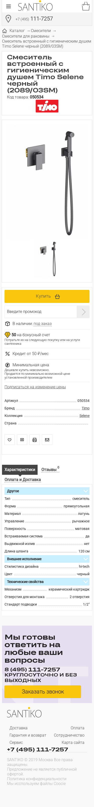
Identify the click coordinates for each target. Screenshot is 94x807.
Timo (85, 408)
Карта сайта (73, 742)
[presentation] (39, 793)
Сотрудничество (69, 735)
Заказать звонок (43, 691)
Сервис (16, 742)
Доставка (19, 728)
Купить (43, 296)
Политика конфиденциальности (36, 778)
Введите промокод (24, 311)
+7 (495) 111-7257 (37, 749)
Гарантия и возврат (28, 735)
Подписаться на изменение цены (35, 387)
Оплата (77, 728)
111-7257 (34, 19)
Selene (84, 416)
